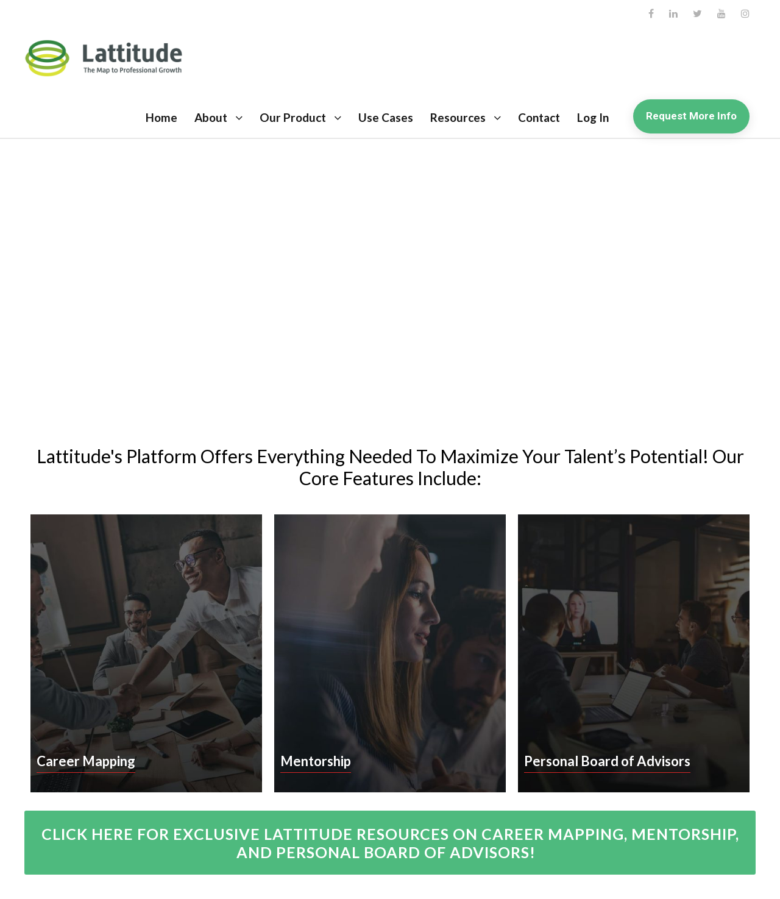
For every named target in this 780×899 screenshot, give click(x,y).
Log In (593, 117)
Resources (458, 117)
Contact (539, 117)
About (210, 117)
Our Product (293, 117)
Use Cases (385, 117)
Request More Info (691, 116)
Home (161, 117)
